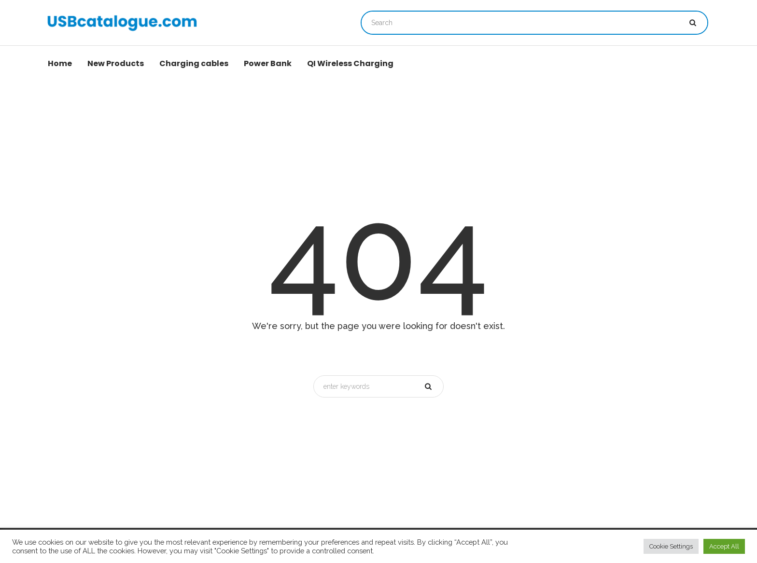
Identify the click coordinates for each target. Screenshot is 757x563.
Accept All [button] (724, 546)
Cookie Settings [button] (671, 546)
